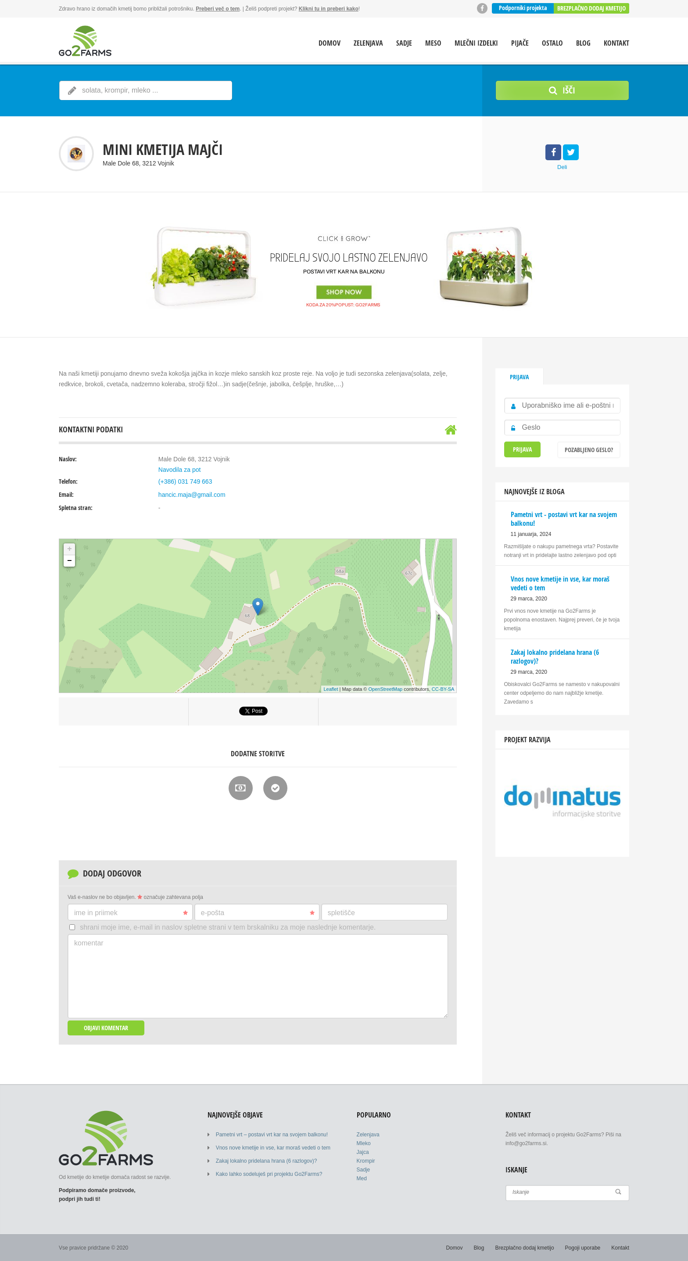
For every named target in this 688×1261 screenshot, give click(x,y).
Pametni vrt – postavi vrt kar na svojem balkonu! (272, 1135)
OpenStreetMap (386, 689)
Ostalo (552, 43)
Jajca (363, 1152)
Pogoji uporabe (583, 1248)
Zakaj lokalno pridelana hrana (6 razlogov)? (266, 1161)
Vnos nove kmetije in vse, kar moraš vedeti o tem (273, 1148)
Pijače (520, 43)
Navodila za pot (179, 469)
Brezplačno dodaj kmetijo (591, 8)
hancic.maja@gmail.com (192, 494)
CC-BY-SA (443, 689)
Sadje (404, 43)
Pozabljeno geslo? (589, 449)
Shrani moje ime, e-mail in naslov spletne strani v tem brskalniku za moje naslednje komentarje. (228, 927)
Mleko (364, 1143)
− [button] (69, 561)
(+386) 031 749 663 (185, 481)
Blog (583, 43)
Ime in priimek (131, 913)
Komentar (89, 943)
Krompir (366, 1161)
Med (362, 1178)
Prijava (519, 377)
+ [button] (69, 549)
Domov (329, 43)
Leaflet (330, 689)
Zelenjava (368, 43)
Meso (433, 43)
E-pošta (258, 913)
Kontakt (616, 43)
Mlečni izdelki (476, 43)
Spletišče (341, 912)
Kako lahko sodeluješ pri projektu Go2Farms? (269, 1174)
